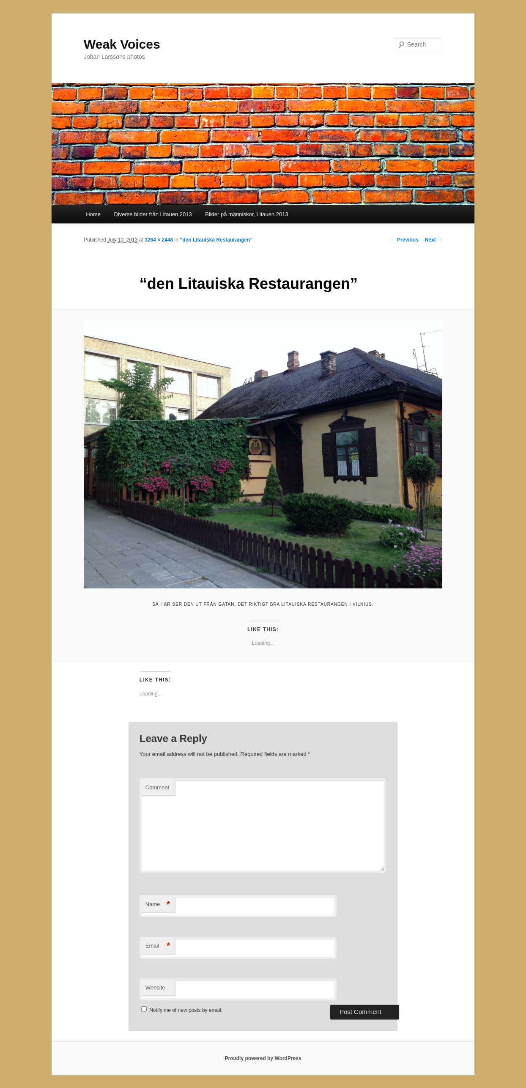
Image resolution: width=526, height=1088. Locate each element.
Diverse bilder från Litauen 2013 (153, 214)
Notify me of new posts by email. (185, 1010)
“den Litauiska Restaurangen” (216, 240)
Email (157, 946)
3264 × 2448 (159, 240)
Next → (433, 240)
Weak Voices (122, 44)
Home (93, 214)
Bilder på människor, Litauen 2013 (246, 214)
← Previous (405, 240)
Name (157, 904)
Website (155, 987)
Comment (157, 787)
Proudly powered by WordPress (263, 1058)
